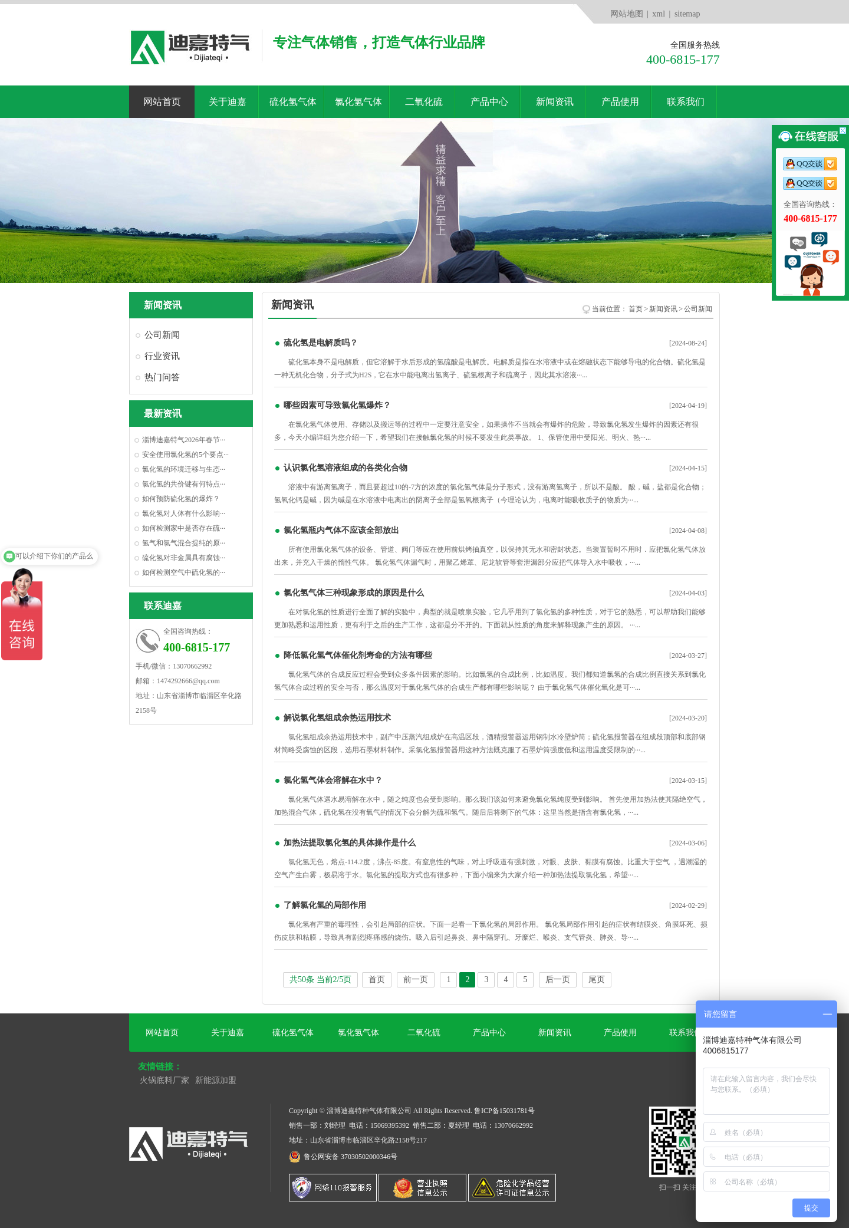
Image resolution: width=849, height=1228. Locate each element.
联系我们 (686, 102)
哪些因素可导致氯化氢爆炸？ (337, 405)
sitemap (687, 13)
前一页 (415, 979)
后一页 (557, 979)
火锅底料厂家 (164, 1080)
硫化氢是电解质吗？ (321, 342)
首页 (635, 309)
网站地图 (626, 13)
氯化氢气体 (358, 102)
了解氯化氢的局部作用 (325, 905)
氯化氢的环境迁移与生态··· (183, 469)
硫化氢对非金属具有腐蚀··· (183, 558)
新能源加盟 (215, 1080)
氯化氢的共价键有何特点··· (183, 484)
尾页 (596, 979)
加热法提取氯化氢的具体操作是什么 (350, 842)
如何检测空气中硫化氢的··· (183, 572)
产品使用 (620, 102)
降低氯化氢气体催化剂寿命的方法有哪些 (358, 655)
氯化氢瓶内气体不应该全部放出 (341, 530)
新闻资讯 (555, 102)
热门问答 (162, 377)
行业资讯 (162, 356)
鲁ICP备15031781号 (504, 1111)
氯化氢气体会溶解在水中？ (333, 780)
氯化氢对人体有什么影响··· (183, 513)
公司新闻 (162, 335)
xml (658, 13)
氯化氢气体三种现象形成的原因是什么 (354, 592)
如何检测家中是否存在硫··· (183, 528)
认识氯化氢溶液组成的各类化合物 (345, 467)
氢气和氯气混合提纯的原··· (183, 543)
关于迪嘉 (227, 102)
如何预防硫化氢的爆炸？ (181, 499)
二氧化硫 (424, 102)
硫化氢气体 (293, 102)
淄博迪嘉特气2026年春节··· (183, 440)
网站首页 (162, 102)
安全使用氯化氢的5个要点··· (185, 454)
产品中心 (489, 102)
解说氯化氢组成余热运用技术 (337, 717)
